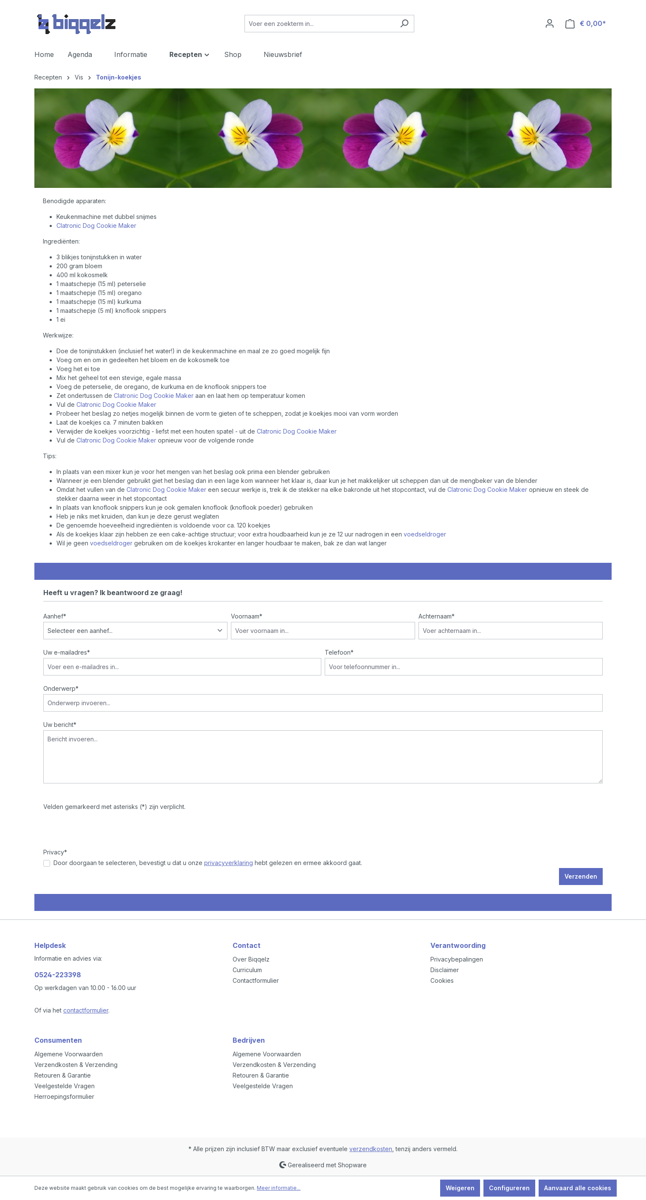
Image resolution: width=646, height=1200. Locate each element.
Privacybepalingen (456, 959)
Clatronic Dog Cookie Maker (96, 225)
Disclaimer (444, 969)
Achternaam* (436, 616)
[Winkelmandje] (586, 23)
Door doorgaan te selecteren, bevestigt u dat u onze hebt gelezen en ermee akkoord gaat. (207, 862)
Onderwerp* (61, 688)
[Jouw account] (549, 23)
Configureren (509, 1187)
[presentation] (107, 831)
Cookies (442, 980)
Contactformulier (256, 980)
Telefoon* (339, 652)
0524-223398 (57, 974)
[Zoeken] (404, 23)
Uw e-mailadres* (66, 652)
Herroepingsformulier (64, 1096)
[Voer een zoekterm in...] (319, 23)
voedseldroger (425, 534)
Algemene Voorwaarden (68, 1054)
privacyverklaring (228, 862)
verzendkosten (370, 1148)
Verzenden (581, 876)
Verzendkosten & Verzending (76, 1064)
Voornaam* (246, 616)
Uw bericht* (59, 724)
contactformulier (85, 1010)
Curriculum (247, 969)
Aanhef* (54, 616)
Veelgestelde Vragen (64, 1085)
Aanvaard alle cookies (577, 1187)
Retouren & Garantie (62, 1075)
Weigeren (460, 1187)
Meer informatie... (279, 1188)
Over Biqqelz (251, 959)
